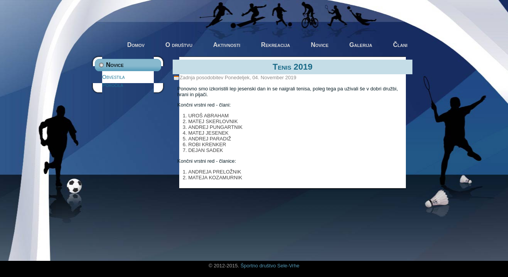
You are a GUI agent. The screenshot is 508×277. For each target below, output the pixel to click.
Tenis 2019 (293, 67)
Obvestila (113, 77)
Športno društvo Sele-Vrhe (270, 266)
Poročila (112, 85)
